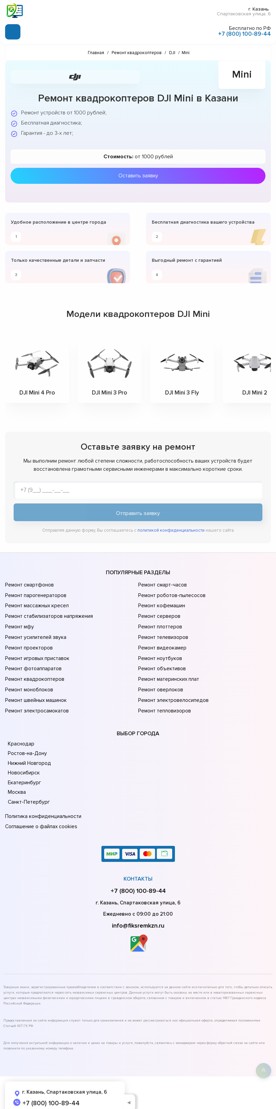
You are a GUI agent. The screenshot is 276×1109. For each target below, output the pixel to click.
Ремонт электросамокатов (36, 699)
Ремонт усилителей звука (35, 632)
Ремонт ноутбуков (159, 651)
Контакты (138, 864)
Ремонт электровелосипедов (173, 690)
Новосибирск (23, 760)
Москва (17, 780)
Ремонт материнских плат (168, 671)
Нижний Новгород (29, 751)
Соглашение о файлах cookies (41, 813)
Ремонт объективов (161, 661)
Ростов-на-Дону (27, 741)
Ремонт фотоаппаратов (33, 661)
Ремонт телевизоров (163, 632)
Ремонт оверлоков (160, 680)
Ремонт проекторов (28, 642)
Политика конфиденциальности (42, 804)
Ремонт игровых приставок (37, 651)
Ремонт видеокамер (161, 642)
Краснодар (21, 731)
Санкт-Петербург (28, 789)
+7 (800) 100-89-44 (244, 33)
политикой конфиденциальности (171, 530)
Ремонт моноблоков (28, 680)
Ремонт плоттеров (160, 623)
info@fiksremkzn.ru (138, 911)
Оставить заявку (138, 175)
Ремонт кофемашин (161, 604)
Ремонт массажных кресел (36, 604)
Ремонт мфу (19, 623)
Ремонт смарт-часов (162, 585)
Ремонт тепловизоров (164, 699)
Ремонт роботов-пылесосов (171, 594)
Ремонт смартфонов (29, 585)
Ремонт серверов (159, 613)
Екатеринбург (24, 770)
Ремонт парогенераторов (35, 594)
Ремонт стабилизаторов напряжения (49, 613)
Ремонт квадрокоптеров (34, 671)
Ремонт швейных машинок (35, 690)
